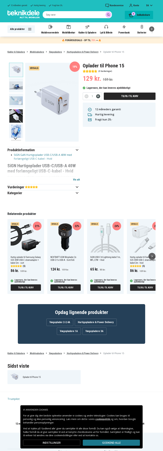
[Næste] (151, 29)
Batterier (141, 29)
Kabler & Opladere (87, 29)
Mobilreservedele (50, 29)
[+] (98, 96)
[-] (87, 96)
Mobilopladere (36, 52)
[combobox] (77, 14)
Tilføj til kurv (129, 96)
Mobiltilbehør (68, 29)
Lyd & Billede (106, 29)
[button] (43, 150)
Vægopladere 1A (69, 331)
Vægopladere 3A (94, 331)
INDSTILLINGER (52, 442)
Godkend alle (111, 442)
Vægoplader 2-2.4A (60, 322)
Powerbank (124, 29)
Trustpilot (13, 399)
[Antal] (92, 96)
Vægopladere (55, 52)
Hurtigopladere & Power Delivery (82, 52)
